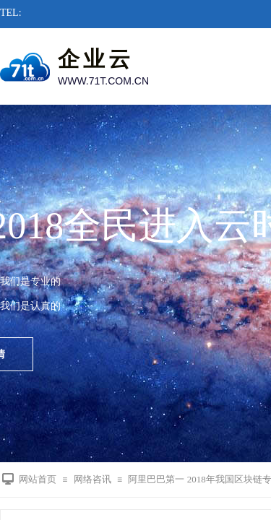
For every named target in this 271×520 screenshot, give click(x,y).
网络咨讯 (92, 479)
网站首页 (37, 479)
